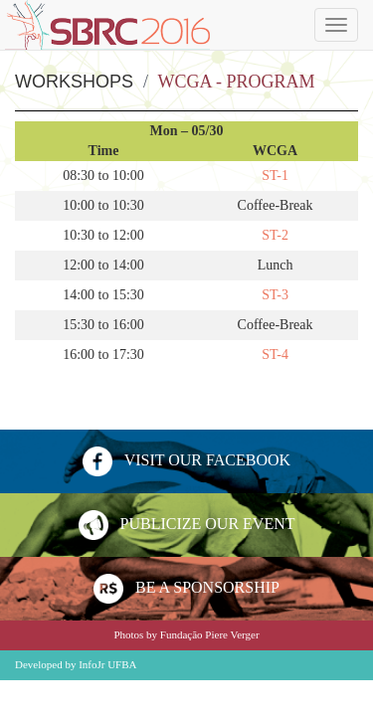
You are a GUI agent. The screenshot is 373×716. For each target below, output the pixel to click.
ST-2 (275, 235)
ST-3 (275, 294)
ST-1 (275, 175)
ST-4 (275, 354)
